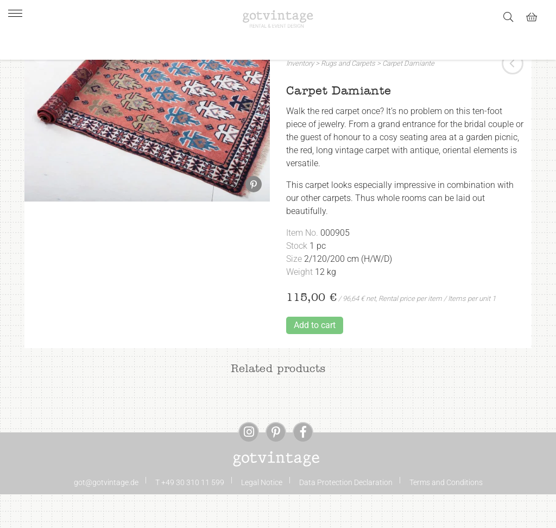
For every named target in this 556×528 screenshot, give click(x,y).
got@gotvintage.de (106, 516)
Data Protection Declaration (346, 516)
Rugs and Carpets (348, 97)
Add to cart (315, 359)
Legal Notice (261, 516)
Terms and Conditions (446, 516)
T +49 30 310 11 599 (189, 516)
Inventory (300, 97)
